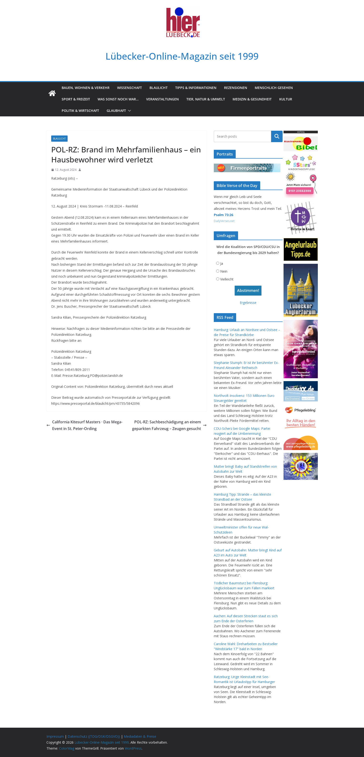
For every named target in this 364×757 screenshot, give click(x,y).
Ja (221, 263)
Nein (223, 271)
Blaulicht (159, 87)
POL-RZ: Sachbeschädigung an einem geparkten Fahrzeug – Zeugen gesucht (169, 425)
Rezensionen (235, 87)
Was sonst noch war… (118, 99)
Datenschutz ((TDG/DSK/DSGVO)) (94, 736)
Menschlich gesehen (274, 87)
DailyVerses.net (224, 221)
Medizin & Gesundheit (252, 99)
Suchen (277, 136)
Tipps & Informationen (195, 87)
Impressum (55, 736)
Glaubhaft (116, 110)
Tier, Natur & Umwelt (205, 99)
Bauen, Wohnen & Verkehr (86, 87)
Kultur (285, 99)
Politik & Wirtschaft (80, 110)
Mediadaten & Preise (140, 736)
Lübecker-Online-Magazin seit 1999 (182, 56)
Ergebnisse (248, 302)
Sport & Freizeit (76, 99)
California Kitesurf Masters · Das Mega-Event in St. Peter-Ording (84, 425)
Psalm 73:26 (223, 215)
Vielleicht (227, 279)
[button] (128, 110)
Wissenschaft (129, 87)
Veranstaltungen (162, 99)
